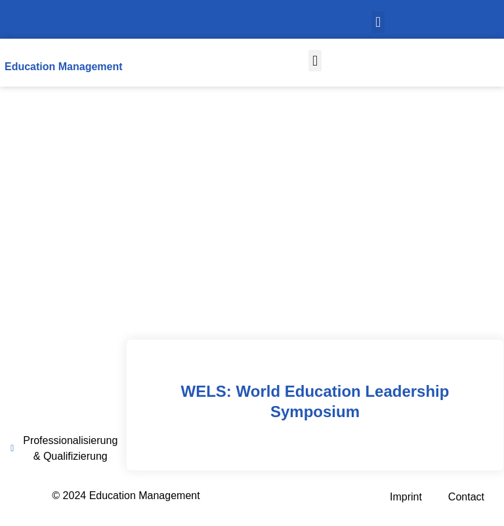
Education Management (64, 66)
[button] (377, 22)
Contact (466, 496)
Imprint (406, 496)
